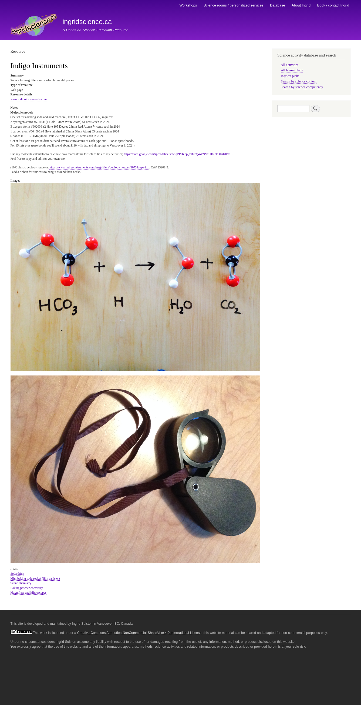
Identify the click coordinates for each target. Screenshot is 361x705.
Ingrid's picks (290, 76)
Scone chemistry (21, 583)
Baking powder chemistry (27, 588)
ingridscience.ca (87, 21)
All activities (290, 65)
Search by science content (298, 81)
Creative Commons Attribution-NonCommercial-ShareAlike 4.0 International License (139, 633)
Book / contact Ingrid (333, 5)
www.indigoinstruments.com (29, 99)
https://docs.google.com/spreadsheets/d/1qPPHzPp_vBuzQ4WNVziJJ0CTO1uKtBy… (178, 154)
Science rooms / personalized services (234, 5)
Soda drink (17, 574)
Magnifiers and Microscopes (28, 592)
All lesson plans (292, 70)
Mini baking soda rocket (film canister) (35, 578)
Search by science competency (302, 87)
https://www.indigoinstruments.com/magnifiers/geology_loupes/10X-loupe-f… (99, 167)
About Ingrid (301, 5)
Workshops (188, 5)
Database (277, 5)
